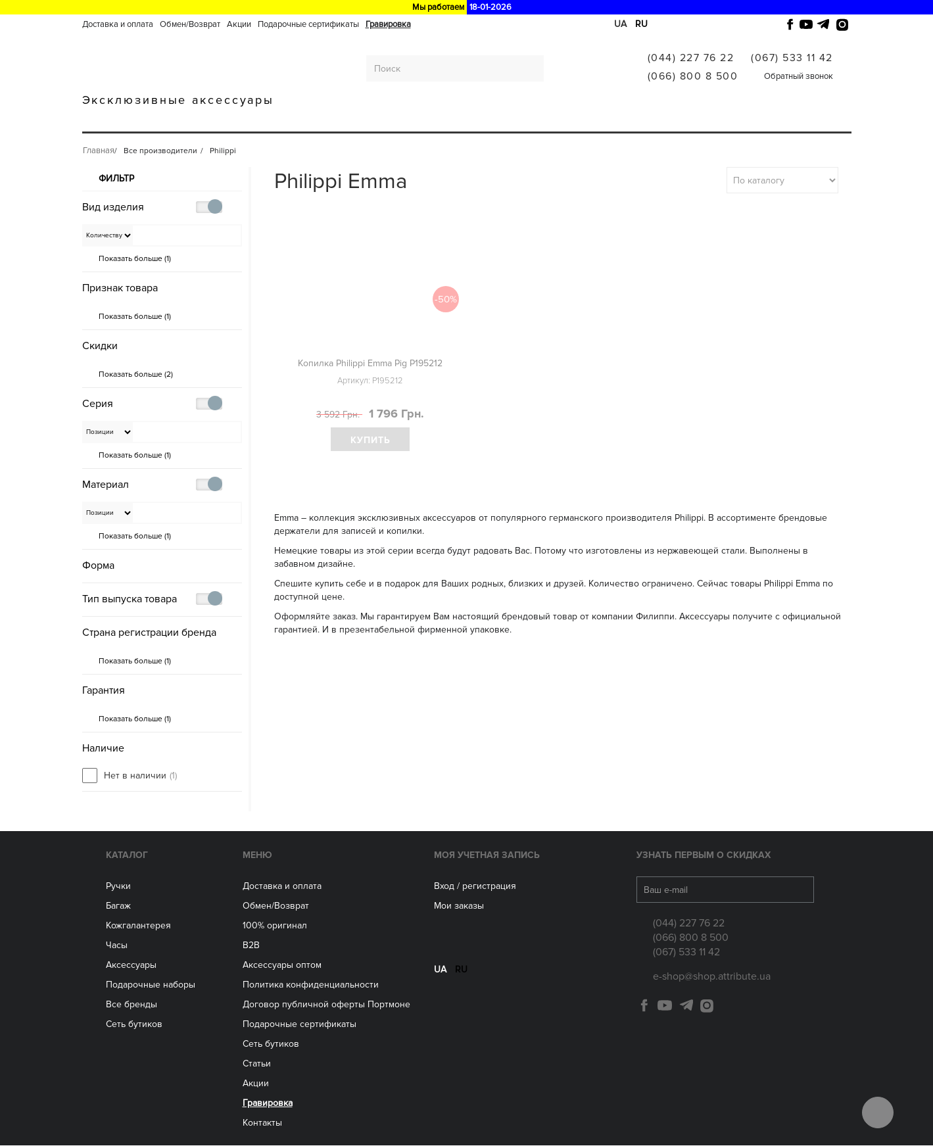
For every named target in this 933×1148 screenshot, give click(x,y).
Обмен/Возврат (190, 24)
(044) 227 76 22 (691, 57)
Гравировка (388, 24)
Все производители (588, 120)
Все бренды (131, 1007)
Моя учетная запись (487, 857)
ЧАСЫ (340, 120)
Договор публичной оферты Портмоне (326, 1007)
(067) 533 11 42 (792, 57)
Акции (239, 24)
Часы (117, 947)
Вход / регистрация (475, 888)
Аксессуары (402, 120)
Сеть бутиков (484, 120)
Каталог (127, 857)
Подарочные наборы (150, 987)
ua (620, 24)
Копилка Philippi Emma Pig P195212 (370, 363)
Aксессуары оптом (282, 967)
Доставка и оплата (117, 24)
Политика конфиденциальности (311, 987)
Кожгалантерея (268, 120)
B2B (251, 947)
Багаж (194, 120)
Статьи (257, 1066)
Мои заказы (459, 908)
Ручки (143, 120)
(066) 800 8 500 (693, 76)
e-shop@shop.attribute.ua (712, 979)
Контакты (262, 1125)
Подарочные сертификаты (308, 24)
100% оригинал (275, 928)
